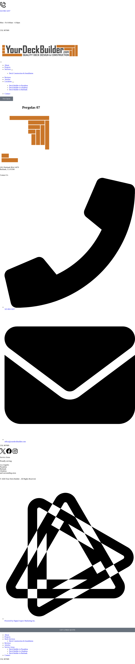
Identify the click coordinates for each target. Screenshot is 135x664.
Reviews (8, 643)
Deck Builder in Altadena (18, 651)
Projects (7, 637)
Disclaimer (16, 483)
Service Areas (10, 647)
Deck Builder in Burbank (18, 653)
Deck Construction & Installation (21, 641)
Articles (7, 645)
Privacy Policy (5, 483)
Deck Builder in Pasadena (18, 649)
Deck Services (10, 639)
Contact (7, 655)
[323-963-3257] (3, 5)
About (7, 635)
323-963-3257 (5, 11)
